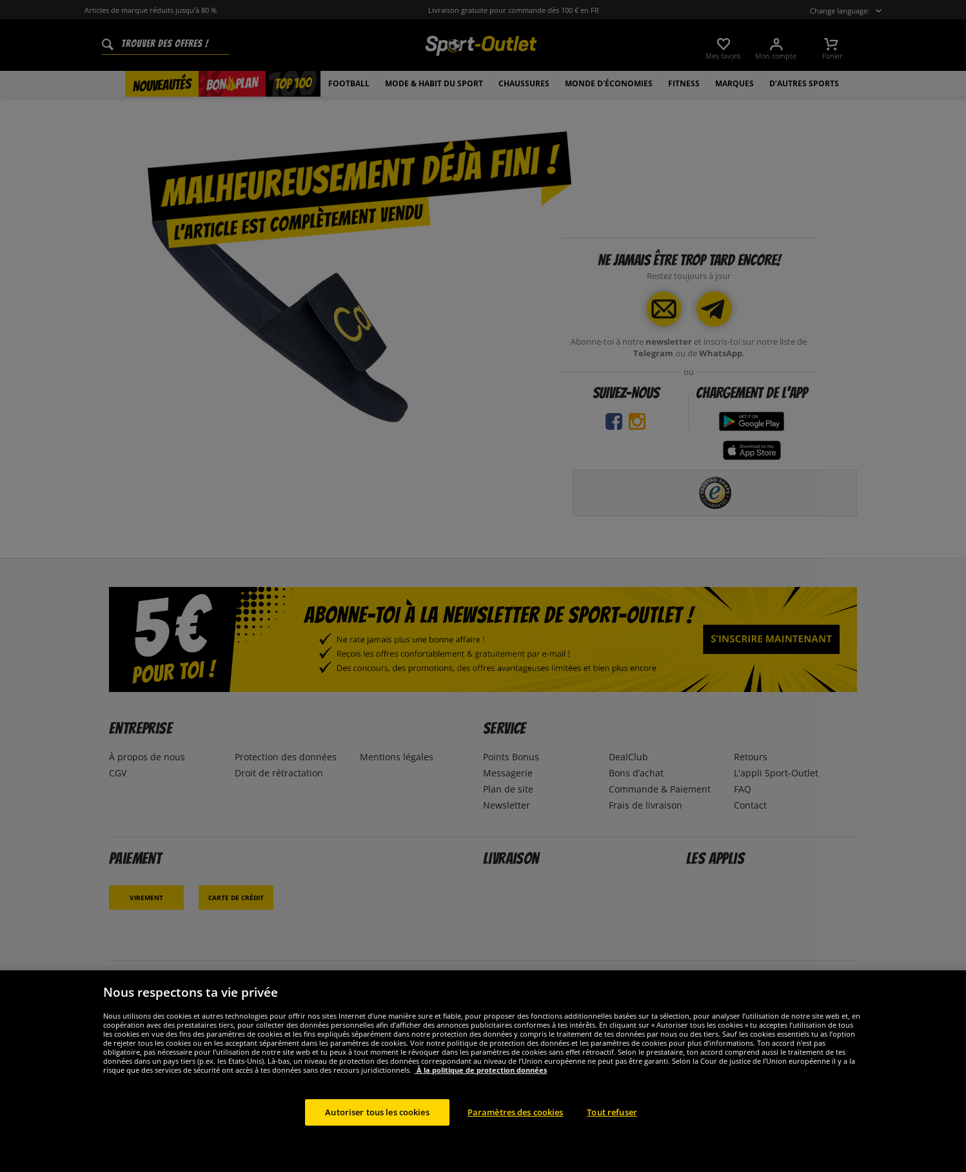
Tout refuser (612, 1127)
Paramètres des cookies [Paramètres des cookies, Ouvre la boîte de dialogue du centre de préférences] (516, 1127)
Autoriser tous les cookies (377, 1127)
